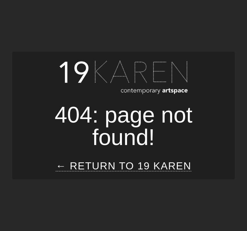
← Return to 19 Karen (123, 166)
